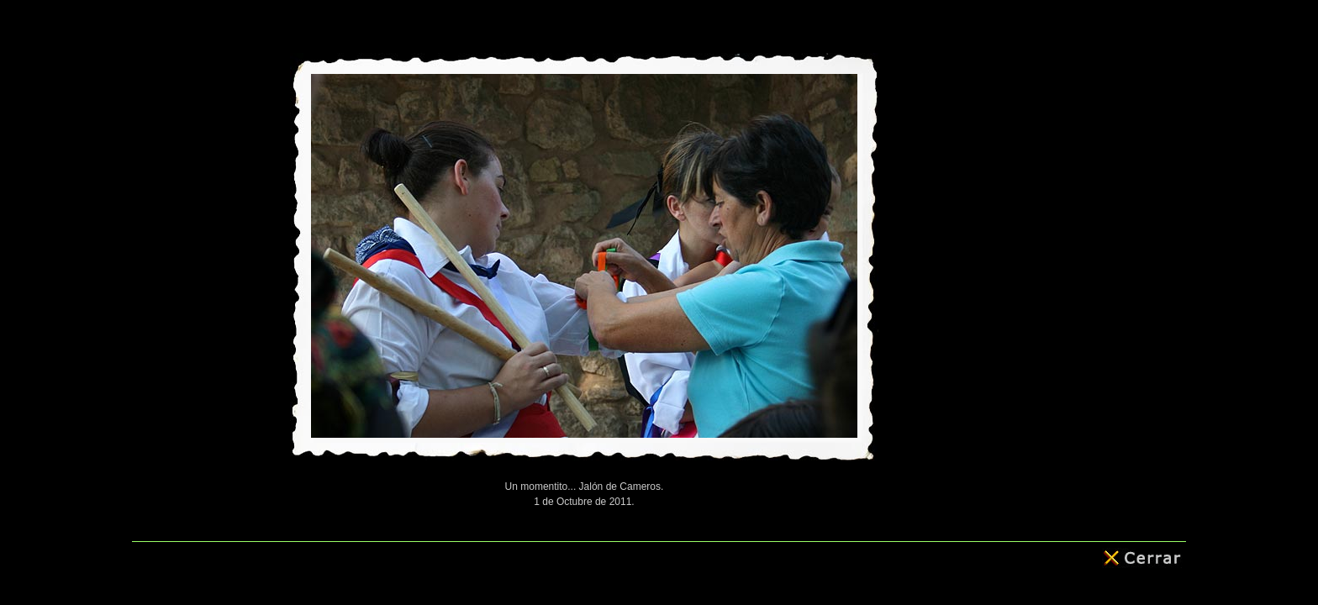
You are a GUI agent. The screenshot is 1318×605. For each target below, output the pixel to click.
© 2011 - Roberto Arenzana (659, 557)
